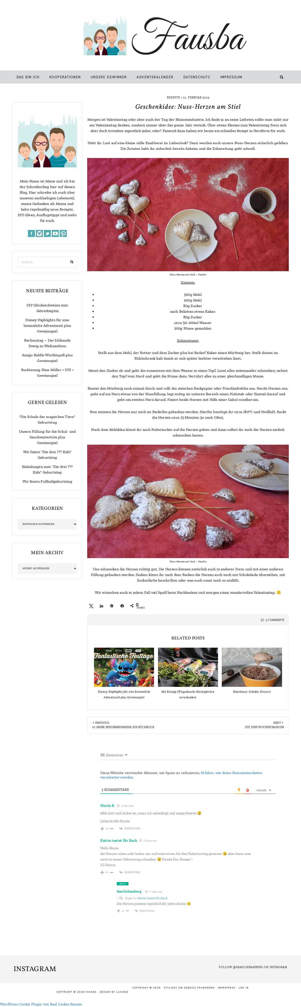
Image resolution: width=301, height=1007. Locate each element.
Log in (244, 987)
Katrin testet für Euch (118, 840)
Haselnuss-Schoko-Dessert (252, 692)
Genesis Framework (199, 987)
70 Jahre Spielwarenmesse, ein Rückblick (123, 727)
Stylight (170, 987)
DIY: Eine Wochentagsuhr (264, 727)
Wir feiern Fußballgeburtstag (47, 481)
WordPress (226, 987)
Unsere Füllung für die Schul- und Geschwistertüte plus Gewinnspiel (47, 437)
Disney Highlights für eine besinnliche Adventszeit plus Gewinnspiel (47, 325)
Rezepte (173, 97)
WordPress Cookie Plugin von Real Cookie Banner (41, 1004)
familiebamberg (129, 892)
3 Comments (275, 620)
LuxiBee (122, 991)
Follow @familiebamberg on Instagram (253, 967)
